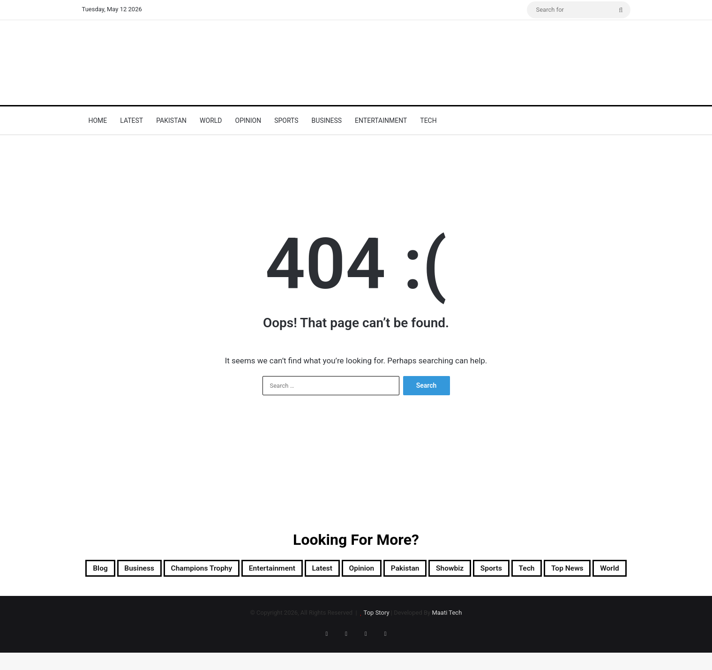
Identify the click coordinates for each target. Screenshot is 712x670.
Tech (428, 120)
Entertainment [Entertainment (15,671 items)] (326, 569)
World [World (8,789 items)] (405, 592)
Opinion (248, 120)
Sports (286, 120)
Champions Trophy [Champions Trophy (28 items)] (237, 569)
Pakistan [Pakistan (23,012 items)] (489, 569)
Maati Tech (447, 637)
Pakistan (171, 120)
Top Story (377, 637)
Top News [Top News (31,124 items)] (354, 592)
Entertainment (381, 120)
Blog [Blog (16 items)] (113, 569)
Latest (131, 120)
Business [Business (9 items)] (161, 569)
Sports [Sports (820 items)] (594, 569)
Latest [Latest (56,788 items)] (388, 569)
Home (98, 120)
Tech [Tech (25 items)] (304, 592)
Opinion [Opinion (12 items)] (436, 569)
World (211, 120)
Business (327, 120)
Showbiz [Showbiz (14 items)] (544, 569)
